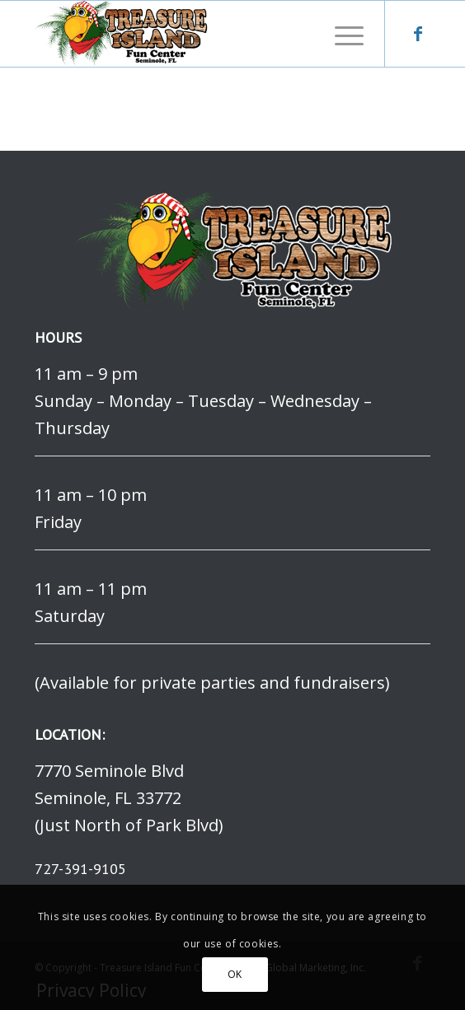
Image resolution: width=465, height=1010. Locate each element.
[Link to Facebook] (418, 33)
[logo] (193, 34)
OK (235, 974)
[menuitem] (341, 34)
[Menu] (341, 34)
